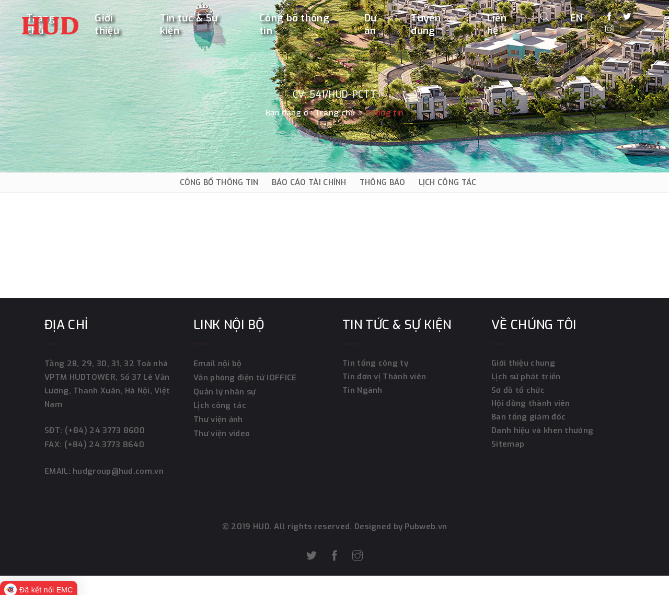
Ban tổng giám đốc (528, 418)
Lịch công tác (219, 404)
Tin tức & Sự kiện (189, 24)
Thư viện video (221, 431)
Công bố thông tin (294, 24)
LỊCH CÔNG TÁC (448, 182)
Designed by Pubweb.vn (399, 525)
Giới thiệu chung (523, 363)
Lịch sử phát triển (525, 377)
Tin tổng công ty (375, 363)
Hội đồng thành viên (530, 404)
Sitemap (507, 445)
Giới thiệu (107, 24)
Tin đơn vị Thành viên (384, 377)
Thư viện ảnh (218, 418)
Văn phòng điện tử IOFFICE (245, 377)
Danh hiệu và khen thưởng (542, 431)
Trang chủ (335, 113)
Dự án (370, 24)
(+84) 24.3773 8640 (103, 444)
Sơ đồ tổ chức (518, 391)
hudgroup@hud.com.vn (117, 470)
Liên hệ (496, 24)
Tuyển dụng (426, 24)
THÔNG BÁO (383, 182)
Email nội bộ (217, 363)
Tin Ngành (362, 391)
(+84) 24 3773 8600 (104, 430)
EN (576, 17)
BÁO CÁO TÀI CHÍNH (309, 182)
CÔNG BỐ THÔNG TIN (219, 182)
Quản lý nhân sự (224, 391)
